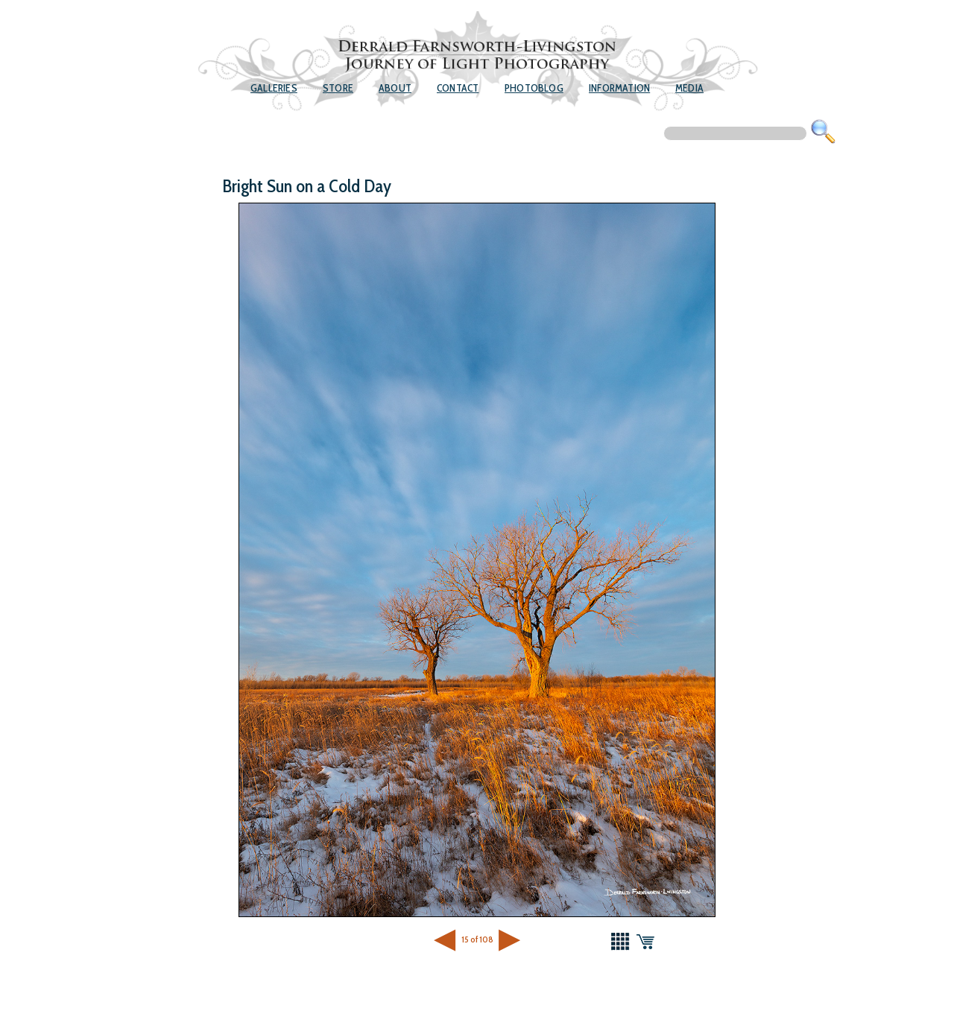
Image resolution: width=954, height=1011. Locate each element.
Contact (457, 88)
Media (689, 88)
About (395, 88)
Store (338, 88)
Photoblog (534, 88)
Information (619, 88)
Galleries (273, 88)
